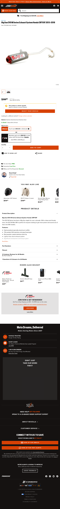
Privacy (30, 458)
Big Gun (3, 20)
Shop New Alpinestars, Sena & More (38, 2)
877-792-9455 (35, 412)
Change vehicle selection (25, 116)
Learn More (30, 312)
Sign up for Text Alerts (31, 448)
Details (26, 137)
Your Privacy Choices (30, 494)
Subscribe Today (13, 353)
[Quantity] (6, 148)
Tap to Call (13, 177)
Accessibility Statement (30, 501)
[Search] (38, 10)
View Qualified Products (38, 452)
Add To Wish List (10, 153)
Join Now (30, 308)
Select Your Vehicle (30, 111)
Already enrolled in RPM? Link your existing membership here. (30, 304)
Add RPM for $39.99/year (18, 140)
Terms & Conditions (30, 499)
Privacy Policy (30, 497)
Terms (55, 457)
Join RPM (11, 346)
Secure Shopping (30, 492)
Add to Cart (35, 148)
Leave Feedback (30, 471)
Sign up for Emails (31, 442)
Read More (5, 241)
